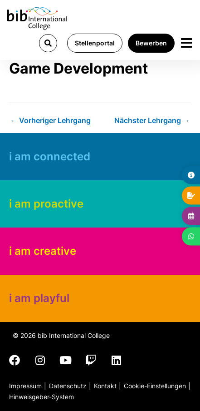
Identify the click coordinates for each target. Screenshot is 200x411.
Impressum (25, 386)
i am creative (42, 250)
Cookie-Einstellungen (155, 386)
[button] (48, 43)
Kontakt (105, 386)
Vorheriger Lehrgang (50, 120)
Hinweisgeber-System (41, 397)
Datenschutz (68, 386)
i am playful (39, 298)
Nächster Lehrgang (152, 120)
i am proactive (46, 203)
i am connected (49, 156)
